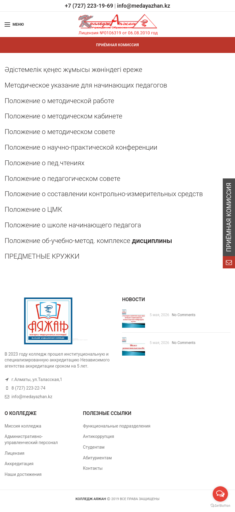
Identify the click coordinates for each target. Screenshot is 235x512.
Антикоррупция (98, 436)
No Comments (184, 315)
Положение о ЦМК (33, 209)
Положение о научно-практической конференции (81, 147)
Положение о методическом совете (60, 132)
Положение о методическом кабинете (63, 116)
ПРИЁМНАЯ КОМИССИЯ (117, 45)
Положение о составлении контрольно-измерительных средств (104, 194)
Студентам (94, 447)
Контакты (93, 468)
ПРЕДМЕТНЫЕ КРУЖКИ (42, 256)
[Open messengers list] (220, 494)
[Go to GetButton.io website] (220, 506)
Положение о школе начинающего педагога (74, 225)
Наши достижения (23, 474)
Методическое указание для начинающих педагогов (86, 85)
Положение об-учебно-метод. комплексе (88, 241)
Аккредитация (19, 463)
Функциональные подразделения (117, 426)
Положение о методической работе (59, 101)
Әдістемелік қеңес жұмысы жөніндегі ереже (73, 69)
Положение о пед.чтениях (44, 163)
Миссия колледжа (23, 426)
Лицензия (14, 453)
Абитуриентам (97, 457)
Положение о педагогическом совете (62, 178)
